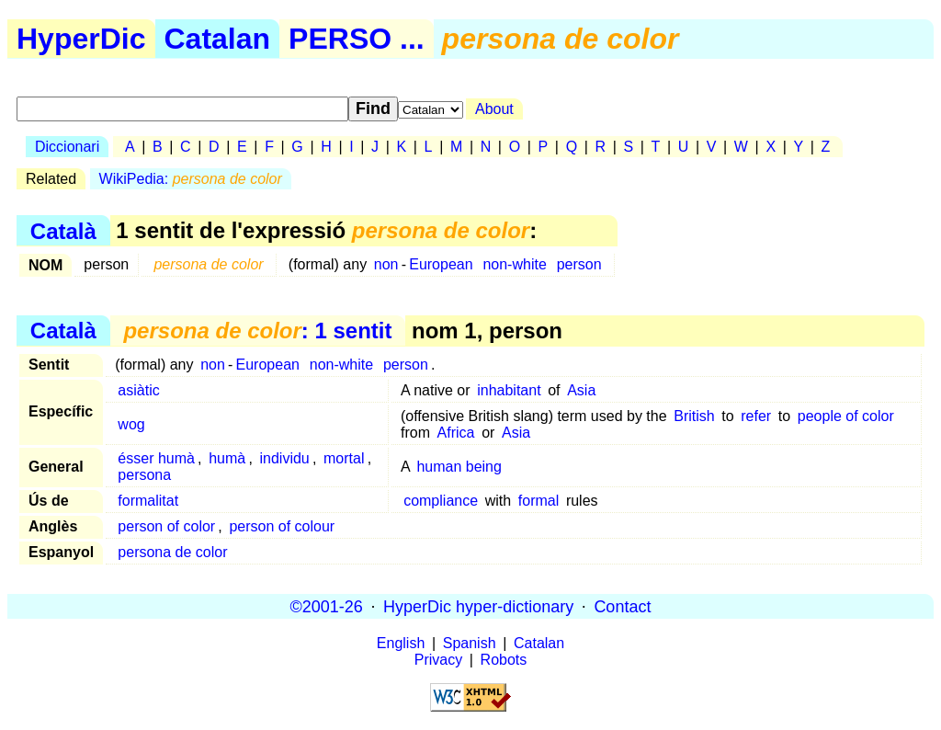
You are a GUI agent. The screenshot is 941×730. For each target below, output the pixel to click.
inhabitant (508, 390)
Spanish (469, 643)
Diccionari (67, 146)
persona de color (172, 552)
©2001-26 (326, 606)
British (694, 416)
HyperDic (81, 38)
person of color (166, 526)
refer (756, 416)
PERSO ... (357, 38)
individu (284, 458)
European (440, 264)
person (579, 264)
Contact (622, 606)
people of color (846, 416)
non (386, 264)
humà (227, 458)
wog (131, 424)
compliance (440, 500)
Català (63, 230)
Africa (456, 432)
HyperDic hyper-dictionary (478, 606)
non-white (514, 264)
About (494, 109)
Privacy (438, 659)
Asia (581, 390)
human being (459, 466)
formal (538, 500)
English (401, 643)
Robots (504, 659)
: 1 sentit (257, 330)
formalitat (148, 500)
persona (144, 475)
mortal (343, 458)
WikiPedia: (190, 179)
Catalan (217, 38)
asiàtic (138, 390)
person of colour (281, 526)
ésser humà (156, 458)
